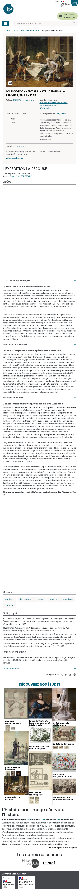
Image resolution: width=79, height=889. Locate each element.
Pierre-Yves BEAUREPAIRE (21, 176)
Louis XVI (53, 599)
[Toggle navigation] (5, 23)
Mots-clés (8, 592)
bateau (40, 599)
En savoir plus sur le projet (62, 847)
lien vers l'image (15, 158)
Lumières (9, 599)
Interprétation (13, 397)
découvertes (25, 599)
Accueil (7, 30)
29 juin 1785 (62, 113)
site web (46, 108)
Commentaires (11, 668)
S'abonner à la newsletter (69, 16)
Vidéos (7, 181)
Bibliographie (10, 613)
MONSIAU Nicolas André (23, 100)
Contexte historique (16, 280)
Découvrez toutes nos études (26, 30)
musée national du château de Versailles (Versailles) (54, 104)
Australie (9, 605)
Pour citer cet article (14, 651)
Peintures (20, 146)
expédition (68, 599)
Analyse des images (15, 344)
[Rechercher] (42, 23)
